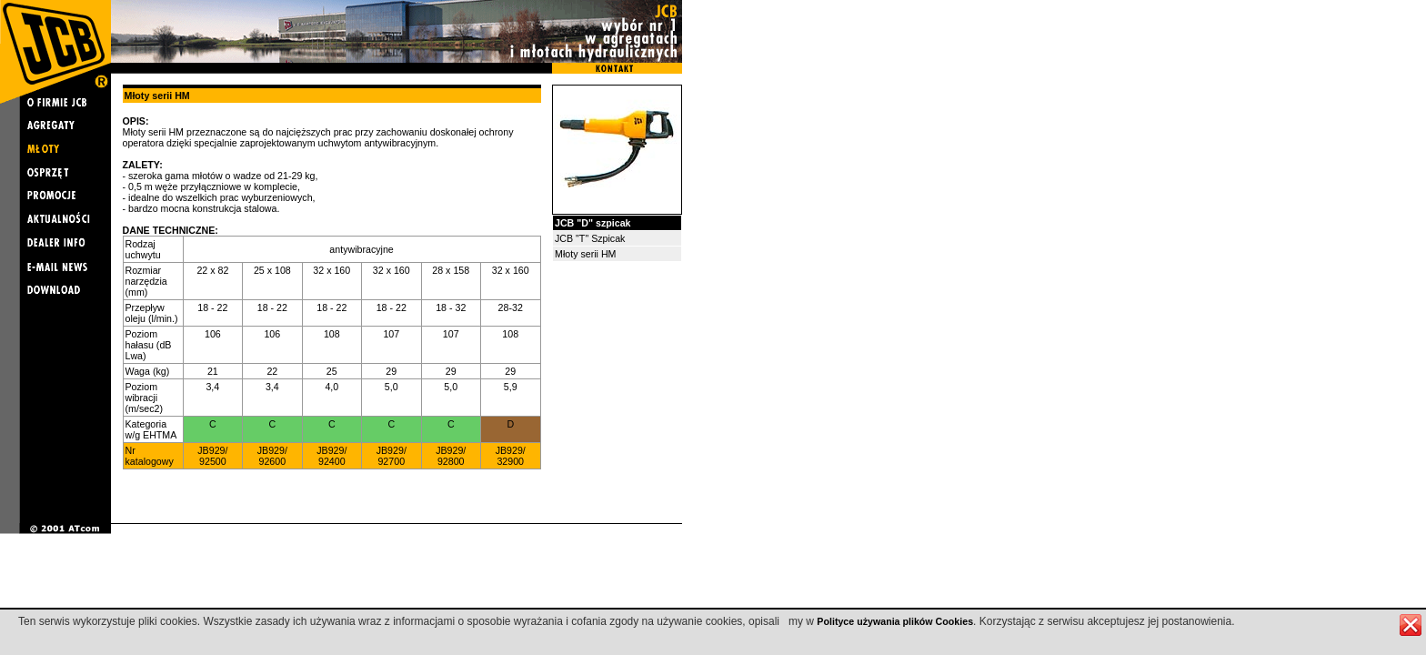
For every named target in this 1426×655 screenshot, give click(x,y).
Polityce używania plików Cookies (895, 621)
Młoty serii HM (586, 253)
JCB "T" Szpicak (590, 238)
